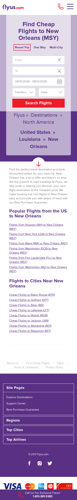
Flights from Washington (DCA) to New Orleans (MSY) (33, 250)
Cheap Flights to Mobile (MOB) (28, 315)
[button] (38, 440)
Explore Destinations (19, 397)
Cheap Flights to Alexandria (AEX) (30, 326)
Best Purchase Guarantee (22, 409)
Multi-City (56, 47)
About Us (13, 363)
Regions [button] (13, 420)
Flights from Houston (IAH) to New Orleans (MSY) (36, 227)
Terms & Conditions (26, 367)
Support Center (16, 403)
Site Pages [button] (15, 388)
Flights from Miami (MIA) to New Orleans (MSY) (38, 243)
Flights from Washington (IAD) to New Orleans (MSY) (38, 269)
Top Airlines (16, 440)
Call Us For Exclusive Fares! (42, 493)
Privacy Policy (54, 367)
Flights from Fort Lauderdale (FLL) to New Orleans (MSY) (35, 260)
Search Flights (38, 103)
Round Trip (22, 47)
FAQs (60, 363)
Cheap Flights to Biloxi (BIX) (26, 305)
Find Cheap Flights (38, 363)
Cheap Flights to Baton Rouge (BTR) (32, 295)
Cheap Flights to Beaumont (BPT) (30, 331)
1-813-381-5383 (42, 496)
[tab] (38, 388)
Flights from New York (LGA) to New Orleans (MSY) (37, 236)
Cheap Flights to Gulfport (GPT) (28, 300)
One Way (40, 47)
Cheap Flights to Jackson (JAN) (29, 320)
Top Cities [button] (14, 430)
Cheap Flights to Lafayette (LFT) (29, 310)
